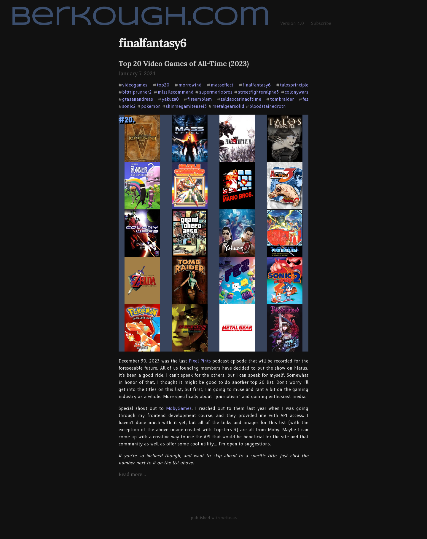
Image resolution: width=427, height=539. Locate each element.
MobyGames (179, 408)
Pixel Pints (200, 361)
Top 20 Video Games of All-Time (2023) (184, 63)
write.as (229, 517)
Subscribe (321, 23)
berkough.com (139, 18)
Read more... (132, 474)
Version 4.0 (292, 23)
